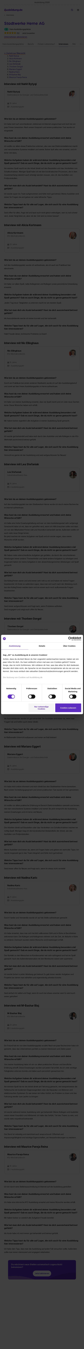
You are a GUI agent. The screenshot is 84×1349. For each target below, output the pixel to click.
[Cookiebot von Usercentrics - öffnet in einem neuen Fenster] (70, 638)
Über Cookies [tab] (69, 646)
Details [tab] (42, 646)
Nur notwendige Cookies (41, 708)
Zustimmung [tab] (14, 646)
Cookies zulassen (68, 708)
